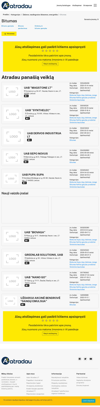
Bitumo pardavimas (22, 27)
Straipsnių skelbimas (34, 386)
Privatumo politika (59, 380)
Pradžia (6, 15)
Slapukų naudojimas (59, 383)
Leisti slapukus (88, 401)
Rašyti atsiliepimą (50, 64)
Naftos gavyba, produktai (85, 98)
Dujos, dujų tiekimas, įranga (87, 95)
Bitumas (73, 98)
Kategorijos (15, 15)
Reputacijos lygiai (33, 383)
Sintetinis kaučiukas (77, 100)
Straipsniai (87, 5)
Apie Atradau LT (32, 377)
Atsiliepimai (77, 5)
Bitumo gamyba (8, 26)
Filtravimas (9, 33)
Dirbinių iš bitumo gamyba (41, 27)
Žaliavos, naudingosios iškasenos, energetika (40, 15)
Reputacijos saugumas (35, 394)
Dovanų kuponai (82, 385)
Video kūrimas (82, 377)
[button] (95, 5)
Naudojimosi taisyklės (60, 377)
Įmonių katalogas (63, 5)
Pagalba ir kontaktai (34, 380)
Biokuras (73, 95)
